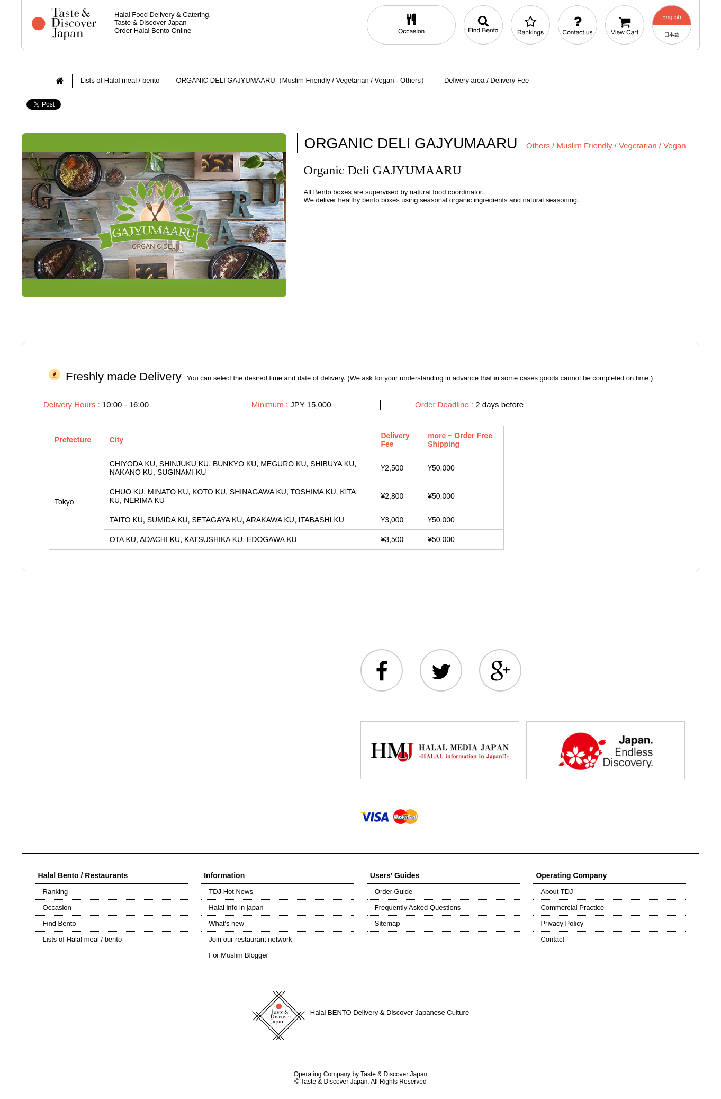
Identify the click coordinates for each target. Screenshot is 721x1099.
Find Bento (59, 923)
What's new (226, 923)
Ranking (55, 892)
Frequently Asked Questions (418, 907)
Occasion (57, 907)
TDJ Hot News (231, 892)
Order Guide (394, 892)
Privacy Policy (561, 923)
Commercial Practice (572, 907)
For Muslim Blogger (238, 955)
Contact (552, 939)
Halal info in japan (236, 907)
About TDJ (556, 892)
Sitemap (387, 923)
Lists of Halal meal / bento (82, 939)
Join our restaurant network (250, 939)
